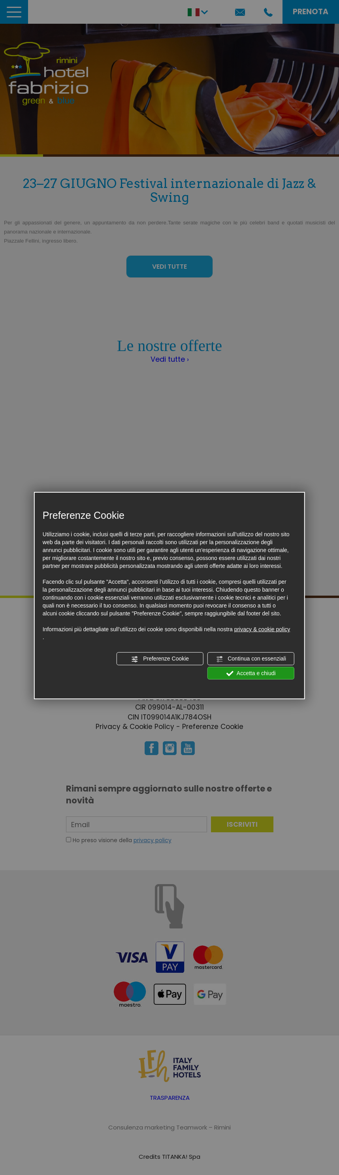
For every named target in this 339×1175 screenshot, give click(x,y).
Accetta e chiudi (251, 673)
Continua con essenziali (251, 658)
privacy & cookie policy (262, 629)
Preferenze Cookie (160, 658)
